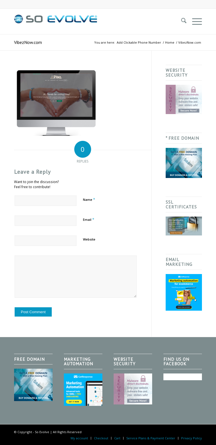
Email (88, 219)
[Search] (181, 21)
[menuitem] (181, 21)
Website (89, 239)
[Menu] (194, 21)
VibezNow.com (28, 42)
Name (89, 199)
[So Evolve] (56, 21)
